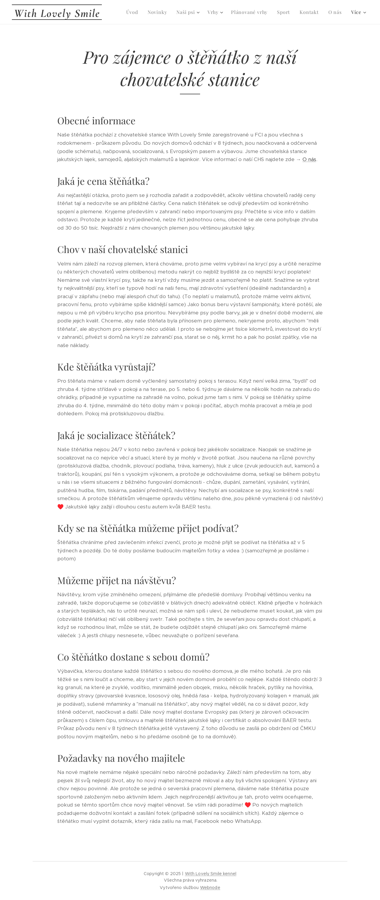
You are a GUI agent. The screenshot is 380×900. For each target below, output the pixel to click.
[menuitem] (134, 12)
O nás (309, 159)
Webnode (210, 887)
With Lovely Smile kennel (210, 873)
